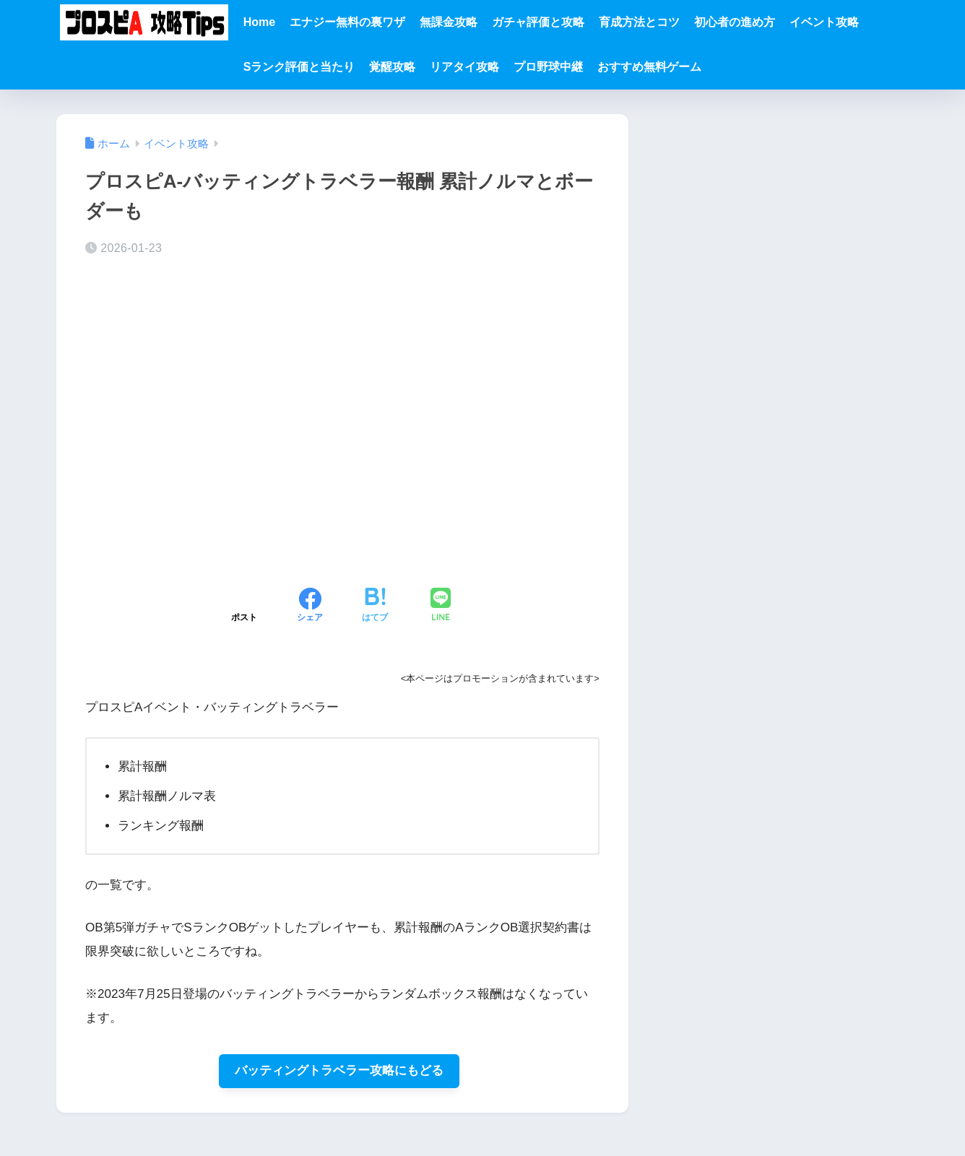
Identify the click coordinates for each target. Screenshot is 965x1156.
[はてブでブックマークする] (375, 606)
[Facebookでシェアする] (310, 606)
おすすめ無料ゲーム (649, 67)
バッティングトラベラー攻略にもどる (339, 1071)
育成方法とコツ (639, 22)
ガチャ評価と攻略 (538, 22)
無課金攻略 (448, 22)
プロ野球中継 (548, 67)
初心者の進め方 (734, 22)
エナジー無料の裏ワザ (347, 22)
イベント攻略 (824, 22)
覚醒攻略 (392, 67)
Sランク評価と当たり (299, 67)
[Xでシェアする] (244, 606)
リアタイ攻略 (464, 67)
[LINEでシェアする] (440, 606)
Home (259, 22)
